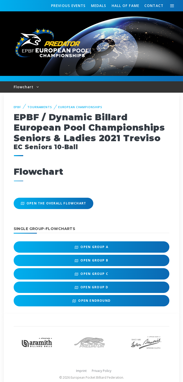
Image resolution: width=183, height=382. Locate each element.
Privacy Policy (101, 371)
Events (68, 5)
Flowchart (24, 86)
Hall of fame (125, 5)
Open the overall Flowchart (53, 203)
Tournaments (39, 107)
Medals (98, 5)
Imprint (81, 371)
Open (91, 247)
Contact (153, 5)
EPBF (17, 107)
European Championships (80, 107)
